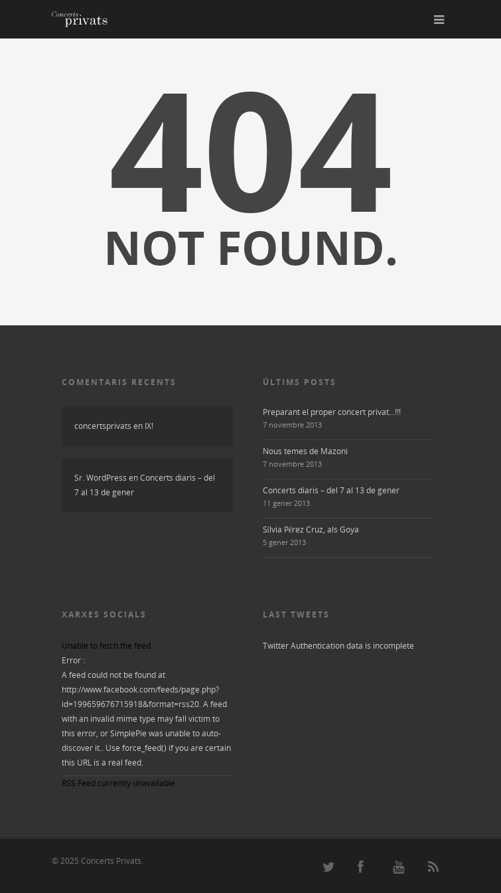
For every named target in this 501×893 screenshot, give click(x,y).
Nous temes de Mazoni (305, 451)
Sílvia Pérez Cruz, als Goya (311, 529)
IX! (149, 426)
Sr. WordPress (100, 477)
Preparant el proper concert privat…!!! (332, 412)
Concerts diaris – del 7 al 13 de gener (331, 490)
